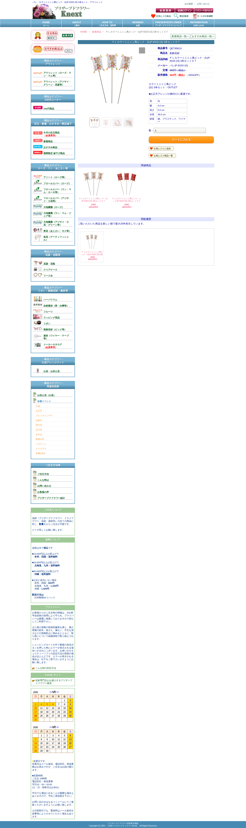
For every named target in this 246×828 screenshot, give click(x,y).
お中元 (39, 434)
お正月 (39, 410)
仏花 (38, 406)
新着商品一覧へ (180, 36)
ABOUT (77, 24)
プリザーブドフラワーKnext (125, 826)
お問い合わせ (203, 4)
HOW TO (107, 24)
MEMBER (138, 24)
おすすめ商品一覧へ (203, 36)
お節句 (39, 420)
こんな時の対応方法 (45, 668)
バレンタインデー (44, 415)
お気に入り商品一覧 (163, 156)
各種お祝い (41, 453)
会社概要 (188, 4)
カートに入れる (181, 139)
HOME (46, 24)
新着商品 (96, 31)
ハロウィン (41, 444)
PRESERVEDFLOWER (168, 24)
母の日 (39, 425)
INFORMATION (199, 24)
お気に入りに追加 (162, 148)
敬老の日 (40, 439)
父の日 (39, 429)
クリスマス (41, 448)
